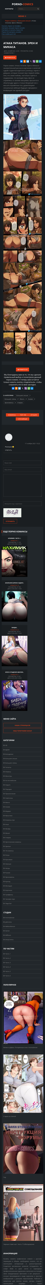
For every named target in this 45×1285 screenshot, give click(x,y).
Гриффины (8, 895)
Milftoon (7, 935)
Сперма (20, 403)
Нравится (10, 57)
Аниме (30, 399)
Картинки (7, 890)
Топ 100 (23, 415)
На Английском (9, 780)
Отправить (10, 521)
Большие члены (10, 399)
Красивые (7, 860)
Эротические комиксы (12, 842)
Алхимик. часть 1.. (14, 538)
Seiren (6, 931)
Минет (6, 833)
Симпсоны (8, 798)
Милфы (7, 829)
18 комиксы (8, 851)
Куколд (6, 881)
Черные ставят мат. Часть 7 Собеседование (18, 1244)
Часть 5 (7, 971)
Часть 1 (7, 954)
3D (5, 745)
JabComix (7, 922)
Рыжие (6, 873)
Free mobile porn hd (8, 34)
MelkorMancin (9, 926)
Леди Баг (7, 903)
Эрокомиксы (9, 403)
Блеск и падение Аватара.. (14, 672)
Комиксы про (9, 820)
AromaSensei (8, 918)
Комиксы (12, 415)
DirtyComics (8, 940)
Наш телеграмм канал (22, 731)
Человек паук (9, 899)
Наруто (6, 785)
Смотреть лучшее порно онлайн (13, 28)
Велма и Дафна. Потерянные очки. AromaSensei (20, 1047)
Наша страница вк (22, 725)
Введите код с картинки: (12, 500)
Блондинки (8, 754)
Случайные (22, 419)
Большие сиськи (22, 395)
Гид (4, 1177)
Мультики (7, 816)
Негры (6, 868)
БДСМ (6, 750)
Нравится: (14, 540)
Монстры (7, 776)
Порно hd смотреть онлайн (11, 32)
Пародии (7, 789)
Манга (22, 399)
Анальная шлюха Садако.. (14, 583)
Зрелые (7, 846)
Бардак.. (14, 627)
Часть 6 (7, 976)
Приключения (9, 794)
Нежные (7, 864)
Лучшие (34, 415)
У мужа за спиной (9, 1116)
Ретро (6, 855)
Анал (6, 824)
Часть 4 (7, 967)
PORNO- (22, 4)
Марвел (7, 811)
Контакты (9, 9)
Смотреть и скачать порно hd (12, 30)
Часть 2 (7, 958)
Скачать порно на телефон (11, 26)
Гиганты (7, 767)
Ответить (8, 450)
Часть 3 (7, 963)
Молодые (7, 886)
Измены (7, 772)
